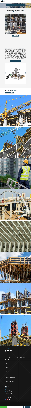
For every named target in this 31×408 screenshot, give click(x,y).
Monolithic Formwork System (10, 382)
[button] (25, 73)
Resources (7, 367)
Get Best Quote (15, 35)
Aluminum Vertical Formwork (10, 381)
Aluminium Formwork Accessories (11, 378)
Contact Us (7, 368)
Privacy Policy (8, 372)
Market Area (7, 371)
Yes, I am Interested (15, 61)
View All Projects (9, 92)
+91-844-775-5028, (9, 393)
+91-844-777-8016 (9, 397)
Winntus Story (8, 362)
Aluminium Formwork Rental (10, 377)
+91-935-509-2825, (9, 394)
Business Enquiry (27, 407)
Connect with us (4, 407)
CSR (6, 364)
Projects (7, 363)
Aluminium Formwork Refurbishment (12, 380)
